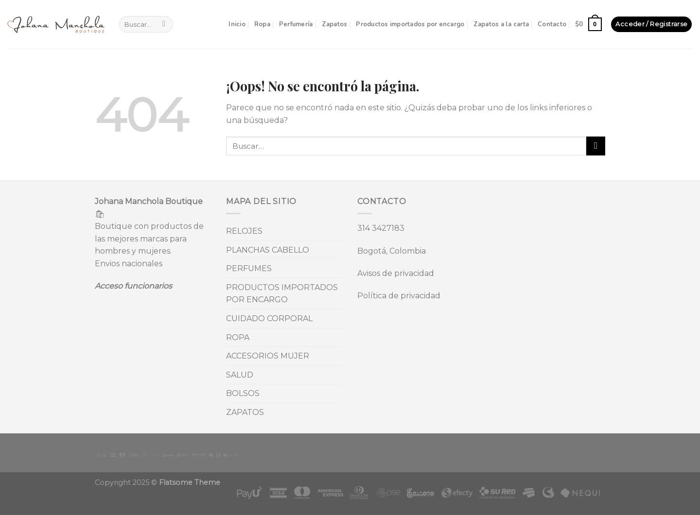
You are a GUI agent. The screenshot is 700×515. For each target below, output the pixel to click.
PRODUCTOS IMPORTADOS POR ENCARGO (282, 294)
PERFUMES (249, 268)
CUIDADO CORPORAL (269, 318)
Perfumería (296, 24)
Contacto (552, 24)
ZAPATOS (245, 412)
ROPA (237, 337)
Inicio (236, 24)
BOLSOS (243, 393)
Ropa (262, 24)
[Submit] (164, 24)
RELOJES (244, 231)
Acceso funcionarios (133, 286)
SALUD (239, 374)
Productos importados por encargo (410, 24)
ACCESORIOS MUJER (267, 355)
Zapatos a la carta (501, 24)
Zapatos (335, 24)
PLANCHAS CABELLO (267, 250)
